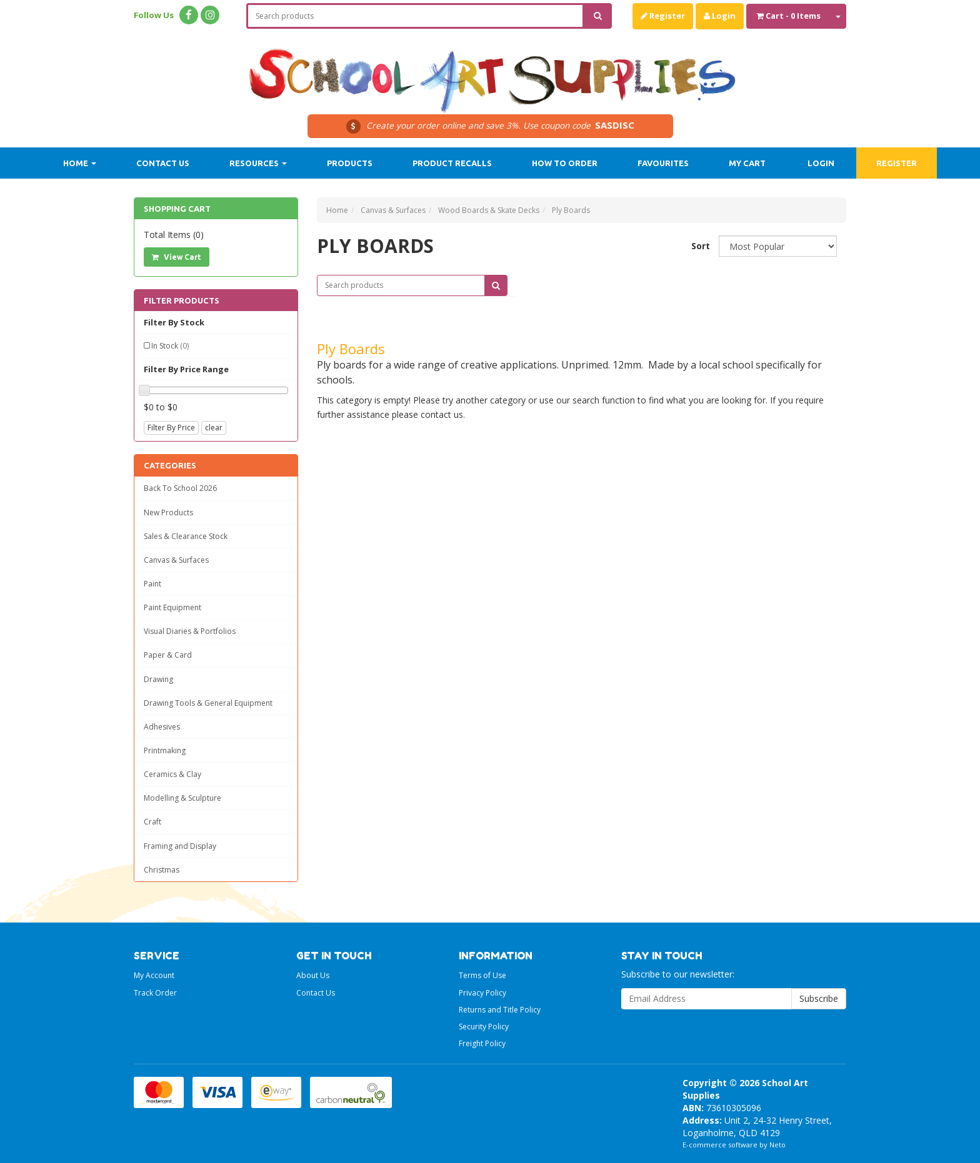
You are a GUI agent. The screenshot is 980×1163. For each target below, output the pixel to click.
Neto (777, 1144)
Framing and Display (180, 846)
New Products (168, 512)
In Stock (170, 345)
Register (663, 15)
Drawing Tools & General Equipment (208, 703)
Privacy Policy (482, 992)
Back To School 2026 (180, 488)
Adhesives (162, 726)
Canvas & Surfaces (176, 560)
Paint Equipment (172, 607)
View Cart (176, 257)
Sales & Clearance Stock (186, 536)
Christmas (161, 869)
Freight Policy (482, 1043)
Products (349, 163)
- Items (788, 15)
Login (720, 15)
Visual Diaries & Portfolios (190, 631)
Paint (152, 583)
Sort (700, 246)
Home (79, 163)
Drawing (158, 679)
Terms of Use (482, 975)
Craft (152, 821)
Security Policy (484, 1026)
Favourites (663, 163)
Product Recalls (452, 163)
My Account (154, 975)
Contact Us (162, 163)
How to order (565, 163)
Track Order (155, 992)
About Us (312, 975)
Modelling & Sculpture (182, 798)
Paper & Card (168, 655)
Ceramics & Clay (172, 774)
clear (213, 427)
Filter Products (181, 300)
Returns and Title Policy (500, 1009)
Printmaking (165, 750)
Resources (258, 163)
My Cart (747, 163)
